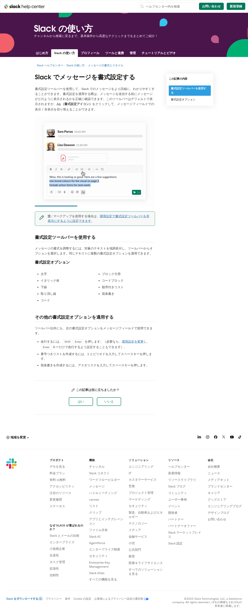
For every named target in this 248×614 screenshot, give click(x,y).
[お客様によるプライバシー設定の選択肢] (119, 598)
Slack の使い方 (64, 53)
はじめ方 (42, 53)
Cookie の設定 (82, 598)
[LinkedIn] (199, 438)
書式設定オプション (183, 99)
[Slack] (11, 520)
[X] (224, 438)
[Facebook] (215, 438)
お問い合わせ (211, 6)
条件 (67, 598)
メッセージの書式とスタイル (105, 65)
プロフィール (90, 53)
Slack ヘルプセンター (50, 65)
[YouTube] (232, 438)
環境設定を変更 (133, 342)
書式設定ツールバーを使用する (188, 90)
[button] (81, 401)
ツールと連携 (114, 53)
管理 (133, 53)
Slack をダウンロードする (24, 598)
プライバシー (54, 598)
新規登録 (236, 6)
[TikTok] (240, 438)
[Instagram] (207, 438)
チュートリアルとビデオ (159, 53)
